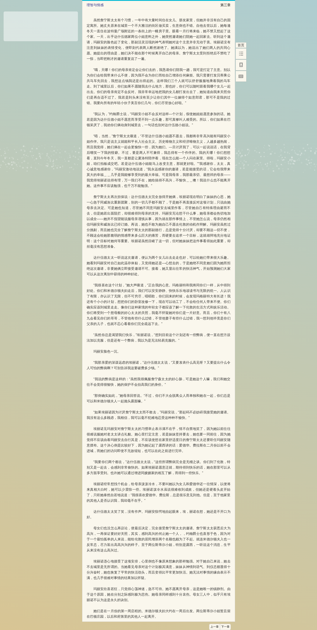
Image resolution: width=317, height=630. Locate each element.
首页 (241, 45)
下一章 (225, 626)
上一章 (214, 626)
